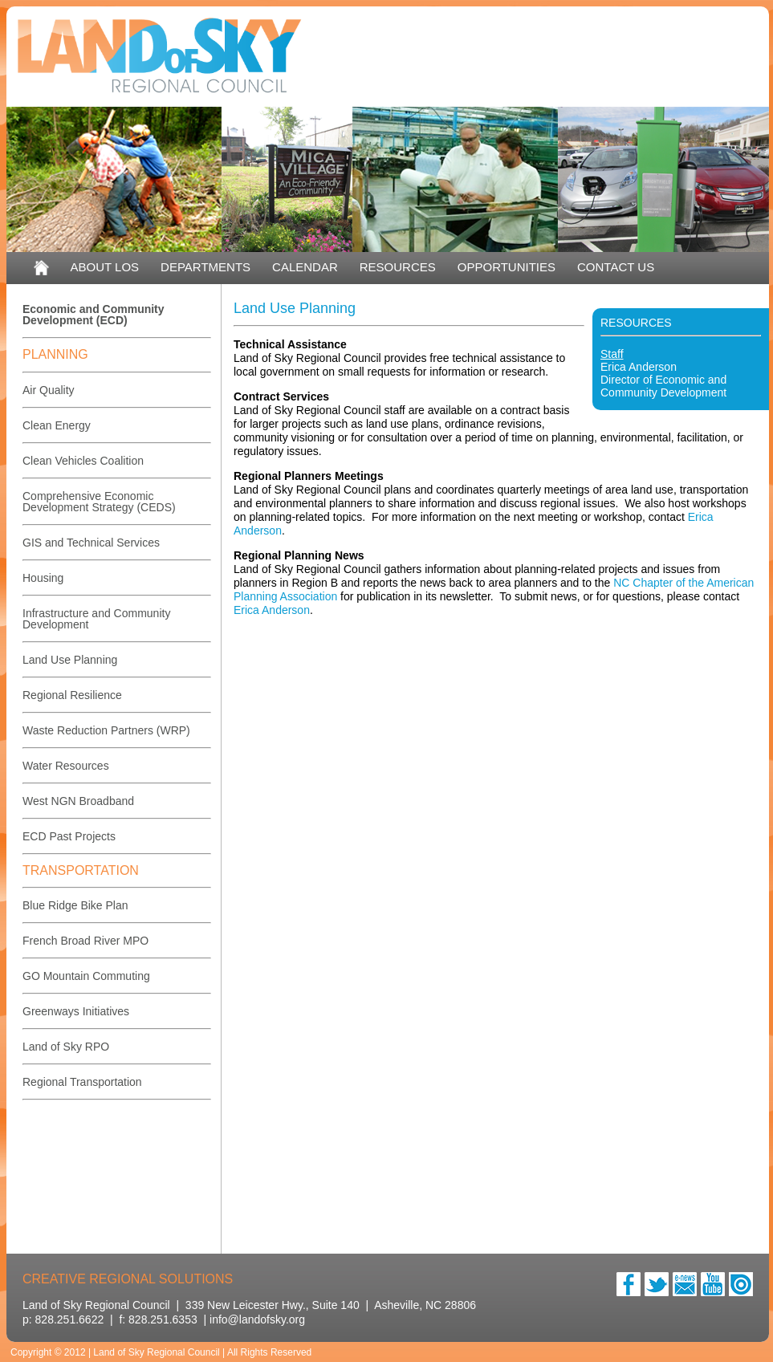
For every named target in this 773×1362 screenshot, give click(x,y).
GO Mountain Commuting (86, 976)
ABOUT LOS (105, 267)
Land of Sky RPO (65, 1046)
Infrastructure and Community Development (96, 619)
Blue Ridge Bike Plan (75, 905)
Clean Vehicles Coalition (83, 460)
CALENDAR (305, 267)
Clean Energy (56, 425)
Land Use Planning (69, 659)
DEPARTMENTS (205, 267)
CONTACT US (615, 267)
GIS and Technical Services (91, 542)
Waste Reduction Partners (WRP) (106, 730)
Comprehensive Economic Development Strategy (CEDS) (99, 502)
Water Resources (65, 765)
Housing (42, 577)
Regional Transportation (82, 1081)
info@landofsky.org (257, 1319)
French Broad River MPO (85, 940)
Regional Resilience (72, 695)
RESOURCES (398, 267)
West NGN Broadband (78, 801)
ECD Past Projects (69, 836)
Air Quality (48, 390)
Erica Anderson (638, 366)
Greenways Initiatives (75, 1011)
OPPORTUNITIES (506, 267)
